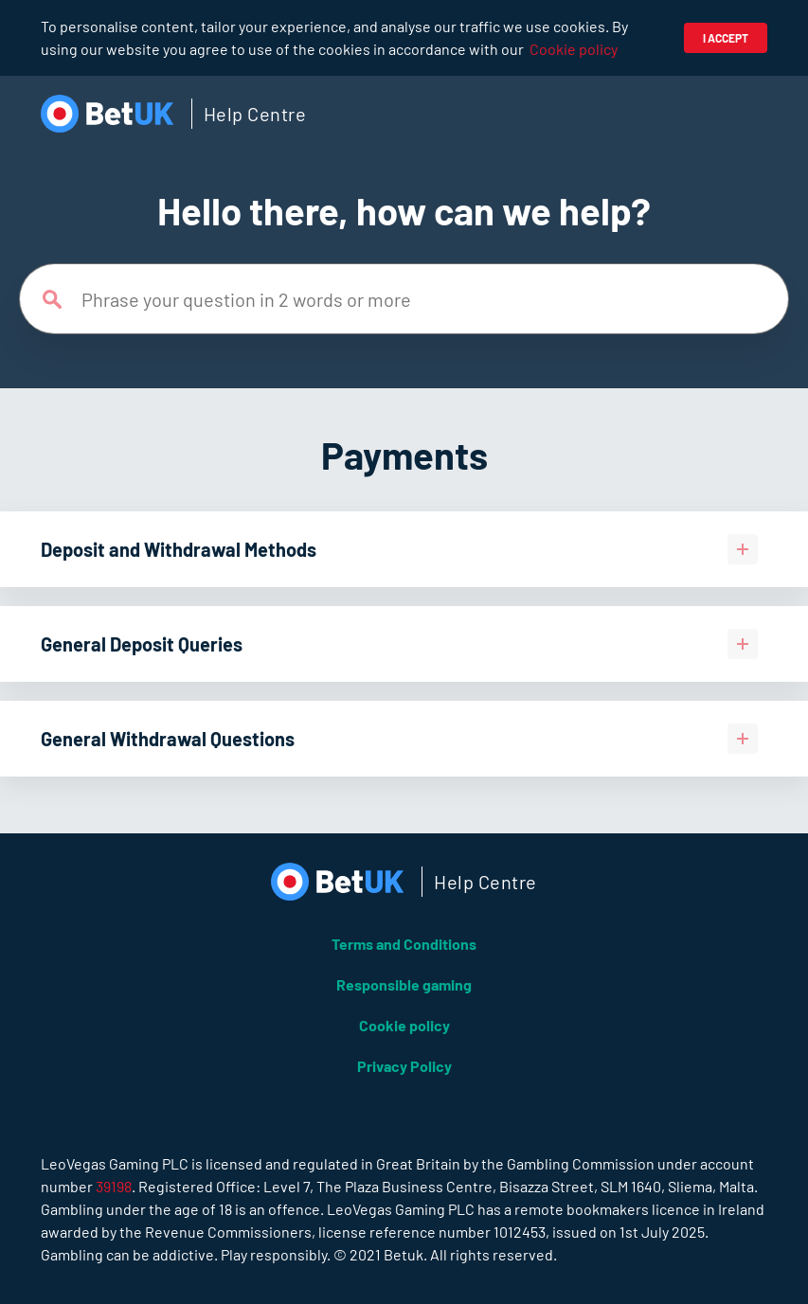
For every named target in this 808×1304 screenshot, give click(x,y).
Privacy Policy (404, 1066)
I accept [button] (725, 38)
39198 (114, 1186)
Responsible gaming (404, 984)
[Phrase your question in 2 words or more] (404, 298)
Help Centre (255, 113)
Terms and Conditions (404, 944)
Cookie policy (574, 49)
